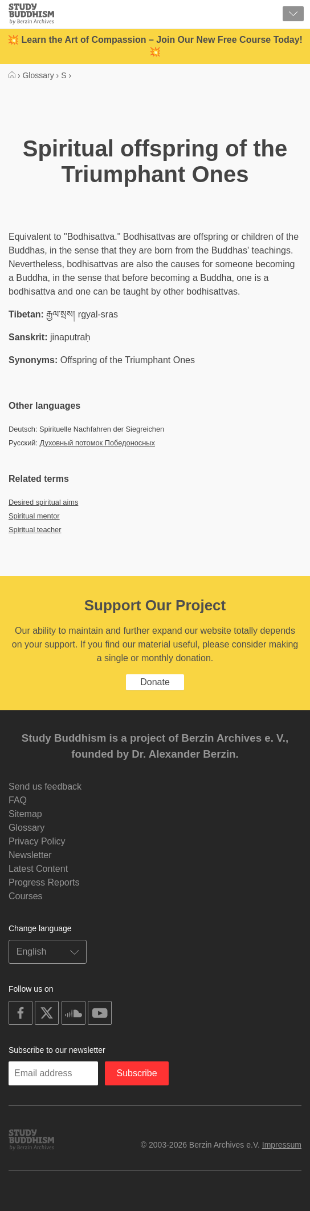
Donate (155, 682)
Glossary (26, 827)
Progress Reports (44, 882)
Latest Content (38, 869)
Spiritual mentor (34, 516)
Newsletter (30, 855)
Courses (26, 896)
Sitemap (25, 814)
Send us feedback (45, 786)
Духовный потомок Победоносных (97, 442)
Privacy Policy (37, 841)
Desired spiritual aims (43, 502)
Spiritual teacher (35, 529)
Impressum (281, 1144)
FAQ (18, 800)
